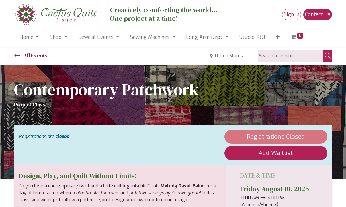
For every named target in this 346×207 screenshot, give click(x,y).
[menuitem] (252, 37)
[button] (278, 37)
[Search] (327, 56)
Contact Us (317, 14)
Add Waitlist (276, 153)
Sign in (291, 14)
